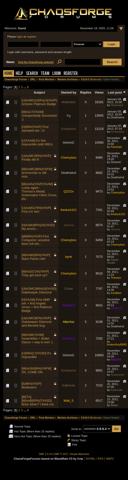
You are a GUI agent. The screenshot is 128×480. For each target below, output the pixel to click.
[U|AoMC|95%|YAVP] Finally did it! (36, 157)
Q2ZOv (69, 191)
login (20, 36)
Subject (39, 92)
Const (69, 288)
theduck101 (68, 210)
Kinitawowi (68, 129)
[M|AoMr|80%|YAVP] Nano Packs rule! (36, 257)
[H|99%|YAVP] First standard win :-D (35, 128)
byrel (68, 257)
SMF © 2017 (61, 454)
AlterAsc (68, 322)
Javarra (68, 225)
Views (99, 92)
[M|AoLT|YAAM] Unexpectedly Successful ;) (39, 115)
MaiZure (116, 359)
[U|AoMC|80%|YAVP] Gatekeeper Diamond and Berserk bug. (37, 321)
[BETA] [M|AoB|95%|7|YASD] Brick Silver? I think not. (38, 400)
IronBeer (116, 292)
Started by (68, 92)
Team (45, 74)
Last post (117, 92)
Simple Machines (79, 454)
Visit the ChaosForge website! (36, 62)
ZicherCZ (68, 305)
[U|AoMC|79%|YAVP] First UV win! (36, 209)
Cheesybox (68, 157)
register (31, 36)
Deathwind (117, 117)
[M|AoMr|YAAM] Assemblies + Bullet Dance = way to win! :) (37, 338)
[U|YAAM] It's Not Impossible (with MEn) (37, 142)
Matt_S (69, 400)
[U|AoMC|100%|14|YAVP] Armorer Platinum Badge (39, 102)
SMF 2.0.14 (45, 454)
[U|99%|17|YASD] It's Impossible (36, 355)
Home (8, 74)
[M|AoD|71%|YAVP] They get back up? (35, 273)
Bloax (114, 405)
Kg (69, 115)
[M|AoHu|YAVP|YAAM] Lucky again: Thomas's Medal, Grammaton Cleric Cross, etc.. (39, 191)
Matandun (69, 102)
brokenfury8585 (117, 344)
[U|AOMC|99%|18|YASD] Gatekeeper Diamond (39, 290)
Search (32, 74)
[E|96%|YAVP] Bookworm (31, 385)
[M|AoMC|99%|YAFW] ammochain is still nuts (37, 172)
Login (56, 74)
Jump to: (76, 428)
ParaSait (116, 146)
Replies (85, 92)
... (25, 87)
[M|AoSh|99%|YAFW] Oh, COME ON (36, 370)
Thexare (116, 277)
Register (71, 74)
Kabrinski (68, 385)
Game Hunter (110, 79)
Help (19, 74)
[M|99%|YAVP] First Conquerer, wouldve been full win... (36, 240)
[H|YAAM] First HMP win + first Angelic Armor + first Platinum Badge (37, 305)
